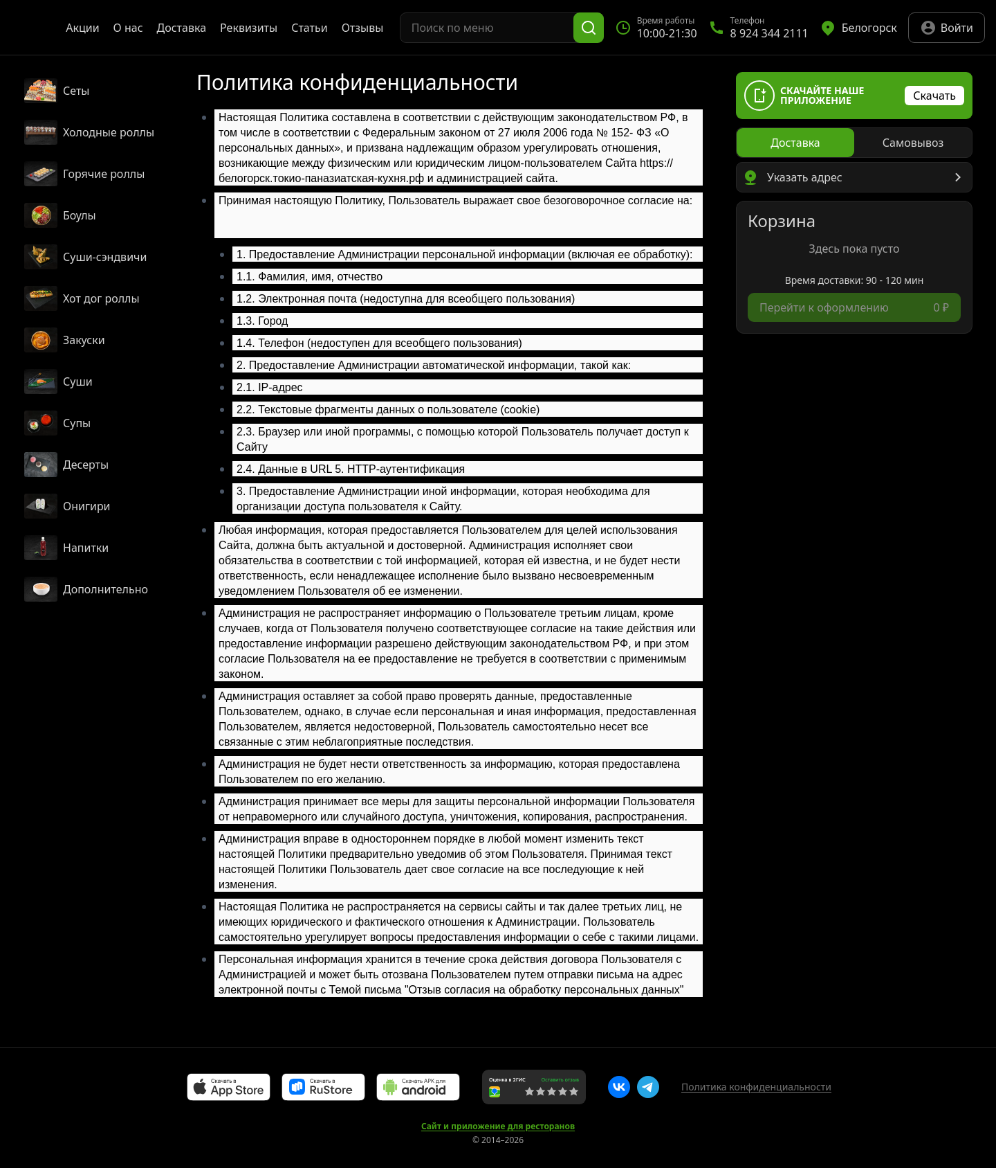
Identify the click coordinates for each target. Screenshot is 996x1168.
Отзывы (363, 27)
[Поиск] (588, 27)
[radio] (795, 142)
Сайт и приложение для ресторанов (498, 1126)
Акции (82, 27)
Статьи (309, 27)
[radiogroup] (854, 142)
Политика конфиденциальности (756, 1086)
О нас (128, 27)
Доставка (182, 27)
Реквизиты (248, 27)
